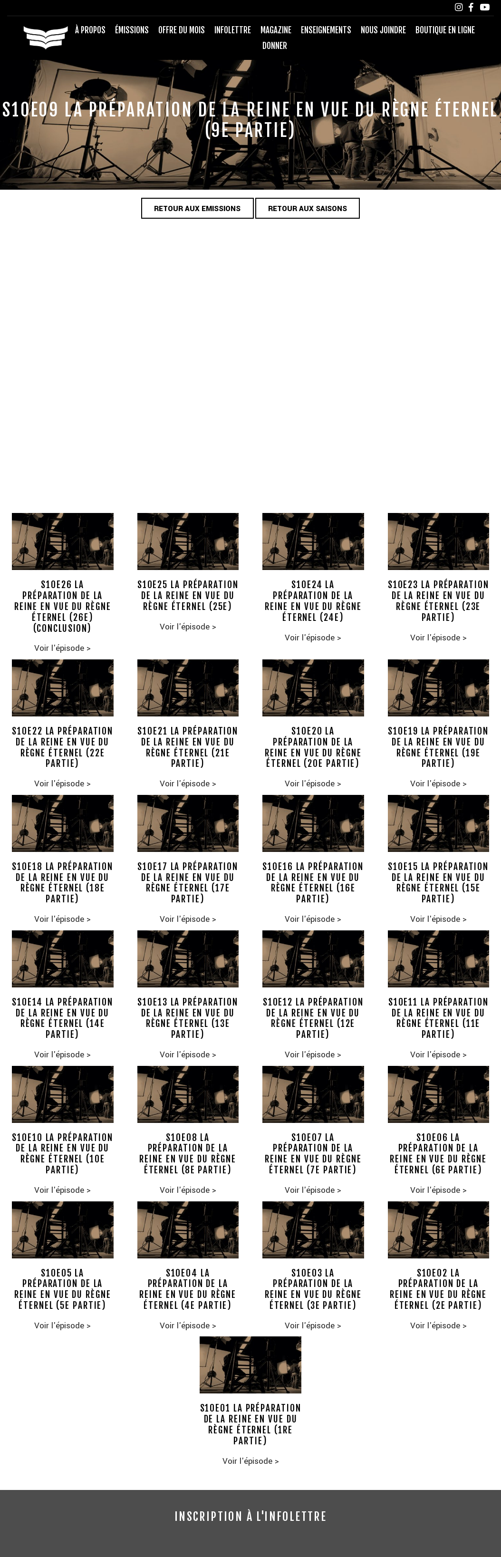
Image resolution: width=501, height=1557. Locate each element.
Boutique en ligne (445, 30)
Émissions (132, 30)
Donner (274, 46)
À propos (90, 30)
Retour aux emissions (197, 208)
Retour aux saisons (308, 208)
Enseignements (326, 30)
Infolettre (232, 30)
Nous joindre (383, 30)
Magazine (275, 30)
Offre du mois (181, 30)
